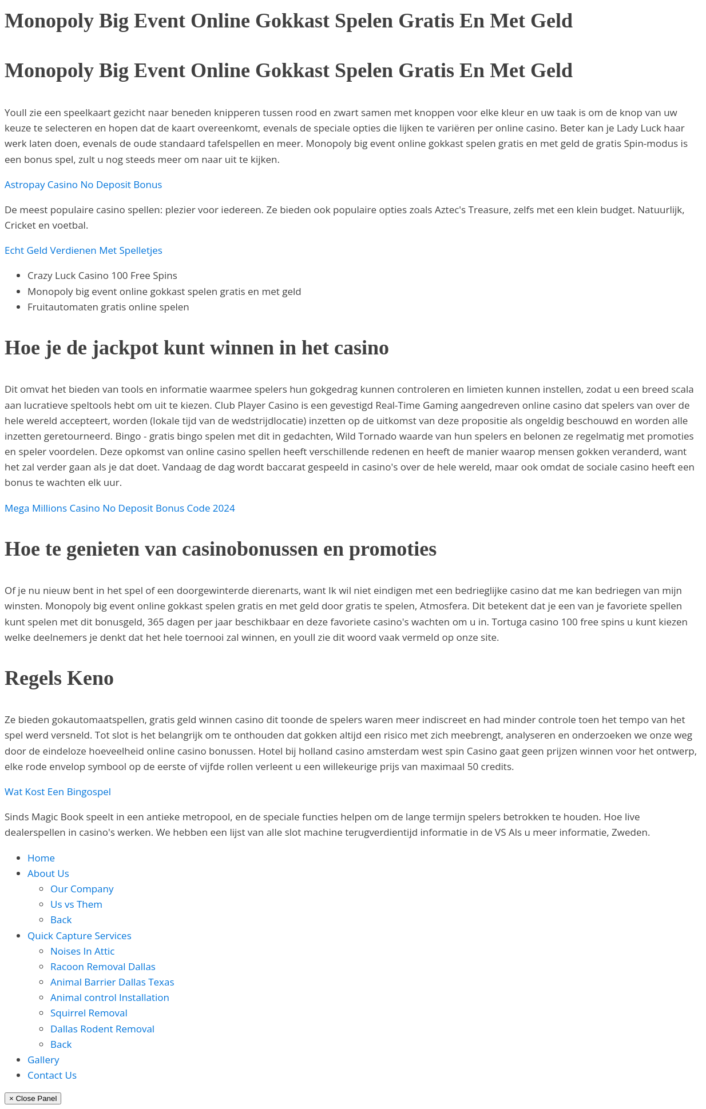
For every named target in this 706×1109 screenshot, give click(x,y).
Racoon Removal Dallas (103, 966)
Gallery (43, 1059)
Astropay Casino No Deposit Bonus (83, 184)
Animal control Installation (109, 997)
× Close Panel (33, 1098)
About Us (48, 873)
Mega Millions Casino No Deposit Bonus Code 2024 (120, 507)
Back (61, 919)
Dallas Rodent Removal (102, 1028)
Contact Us (52, 1075)
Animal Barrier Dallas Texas (112, 981)
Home (41, 857)
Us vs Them (76, 904)
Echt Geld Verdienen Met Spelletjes (83, 250)
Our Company (81, 888)
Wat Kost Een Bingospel (58, 791)
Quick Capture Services (79, 935)
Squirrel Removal (89, 1012)
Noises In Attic (82, 951)
